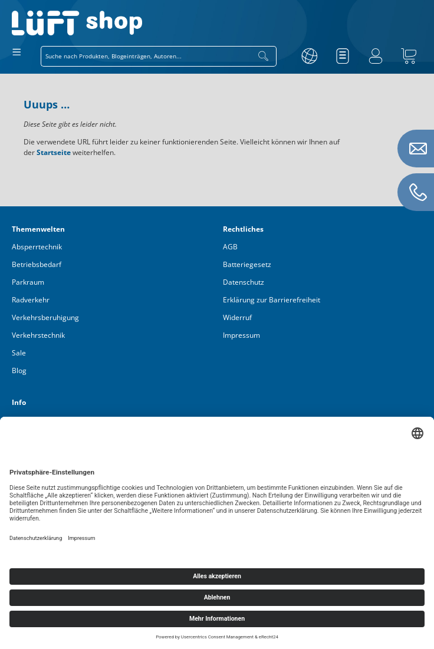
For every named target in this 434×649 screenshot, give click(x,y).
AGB (230, 247)
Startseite (54, 152)
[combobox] (146, 56)
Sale (19, 353)
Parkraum (28, 282)
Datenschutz (243, 282)
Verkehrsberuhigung (45, 317)
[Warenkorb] (408, 56)
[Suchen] (264, 56)
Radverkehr (31, 300)
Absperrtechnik (37, 247)
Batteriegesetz (247, 264)
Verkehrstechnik (38, 335)
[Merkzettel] (342, 56)
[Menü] (17, 52)
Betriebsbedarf (36, 264)
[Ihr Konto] (375, 56)
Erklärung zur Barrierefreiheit (271, 300)
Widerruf (237, 317)
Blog (19, 370)
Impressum (241, 335)
